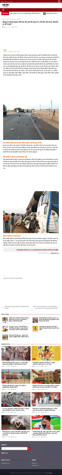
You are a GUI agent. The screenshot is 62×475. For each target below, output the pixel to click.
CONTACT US (35, 465)
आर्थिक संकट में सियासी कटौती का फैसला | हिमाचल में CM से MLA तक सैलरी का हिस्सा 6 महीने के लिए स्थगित (19, 319)
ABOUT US (34, 463)
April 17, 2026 (6, 437)
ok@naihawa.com (5, 456)
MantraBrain (49, 473)
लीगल (38, 428)
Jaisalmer (14, 19)
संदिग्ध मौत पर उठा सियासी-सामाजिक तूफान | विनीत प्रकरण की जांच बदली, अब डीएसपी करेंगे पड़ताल (45, 409)
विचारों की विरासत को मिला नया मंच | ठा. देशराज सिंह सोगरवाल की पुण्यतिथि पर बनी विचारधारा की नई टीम (49, 319)
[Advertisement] (31, 38)
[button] (58, 249)
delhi (10, 19)
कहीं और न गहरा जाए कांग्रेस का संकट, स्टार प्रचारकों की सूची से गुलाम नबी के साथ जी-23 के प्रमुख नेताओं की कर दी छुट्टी (45, 307)
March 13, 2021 (6, 27)
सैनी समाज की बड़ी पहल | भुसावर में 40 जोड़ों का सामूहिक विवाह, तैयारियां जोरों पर (19, 336)
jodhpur (19, 19)
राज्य (6, 405)
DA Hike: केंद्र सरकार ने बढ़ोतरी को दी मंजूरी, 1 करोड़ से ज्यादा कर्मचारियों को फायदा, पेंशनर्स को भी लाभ (15, 409)
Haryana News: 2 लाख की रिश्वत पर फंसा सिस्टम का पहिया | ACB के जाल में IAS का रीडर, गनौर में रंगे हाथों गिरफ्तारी (18, 328)
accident (7, 19)
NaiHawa (14, 27)
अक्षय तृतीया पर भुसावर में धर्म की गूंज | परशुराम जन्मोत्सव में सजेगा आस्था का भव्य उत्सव (49, 328)
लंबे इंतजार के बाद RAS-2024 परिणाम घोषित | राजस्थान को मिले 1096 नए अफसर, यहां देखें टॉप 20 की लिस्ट (46, 386)
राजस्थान (4, 359)
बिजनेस (4, 405)
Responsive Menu (59, 1)
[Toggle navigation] (3, 9)
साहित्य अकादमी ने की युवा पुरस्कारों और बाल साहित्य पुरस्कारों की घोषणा (17, 307)
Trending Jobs (36, 382)
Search (28, 448)
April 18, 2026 (6, 366)
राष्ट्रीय (36, 428)
